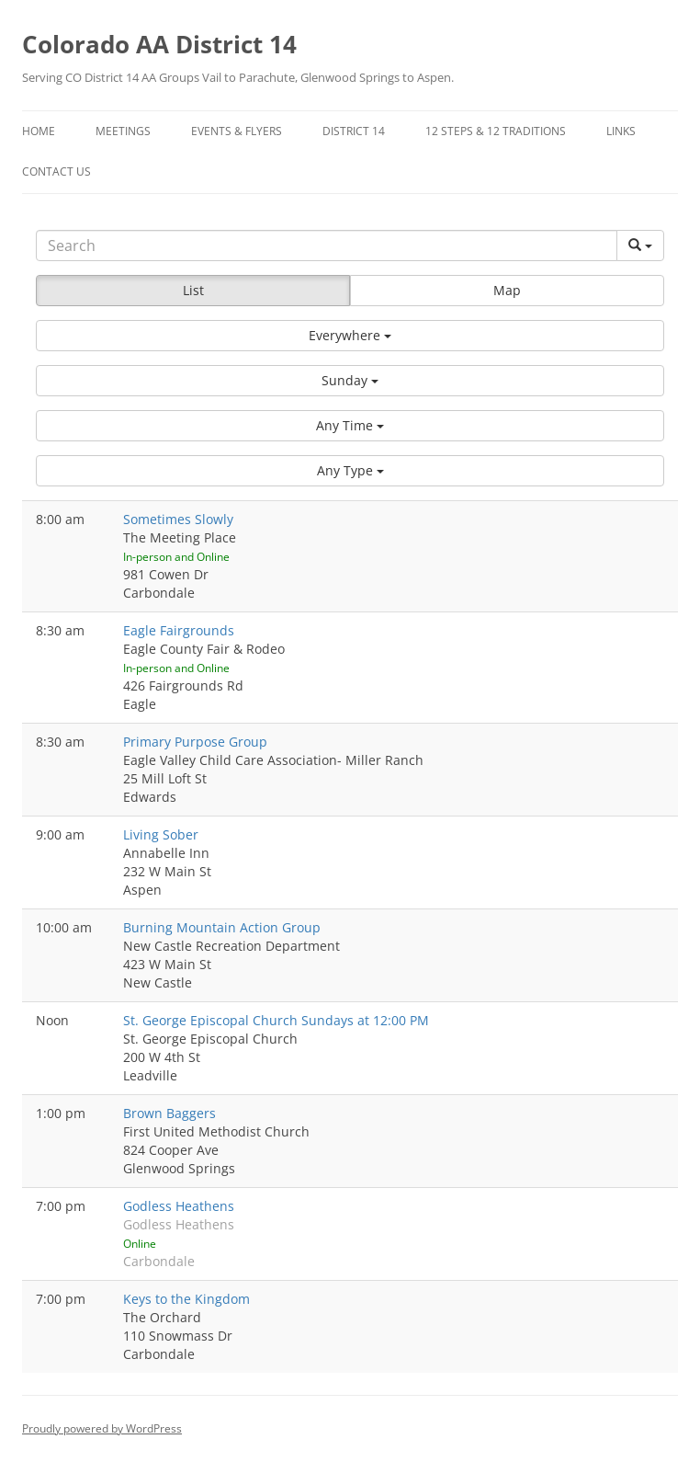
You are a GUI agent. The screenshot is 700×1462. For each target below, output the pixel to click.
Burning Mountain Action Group (222, 927)
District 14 (353, 131)
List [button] (193, 290)
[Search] (326, 245)
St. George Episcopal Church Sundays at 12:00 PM (276, 1020)
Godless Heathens (178, 1206)
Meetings (123, 131)
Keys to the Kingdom (186, 1299)
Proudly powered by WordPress (102, 1428)
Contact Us (56, 171)
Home (38, 131)
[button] (350, 335)
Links (621, 131)
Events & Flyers (236, 131)
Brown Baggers (169, 1113)
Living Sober (160, 834)
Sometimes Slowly (178, 519)
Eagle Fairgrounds (178, 630)
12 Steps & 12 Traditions (495, 131)
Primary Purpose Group (195, 741)
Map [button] (507, 290)
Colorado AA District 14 (159, 44)
